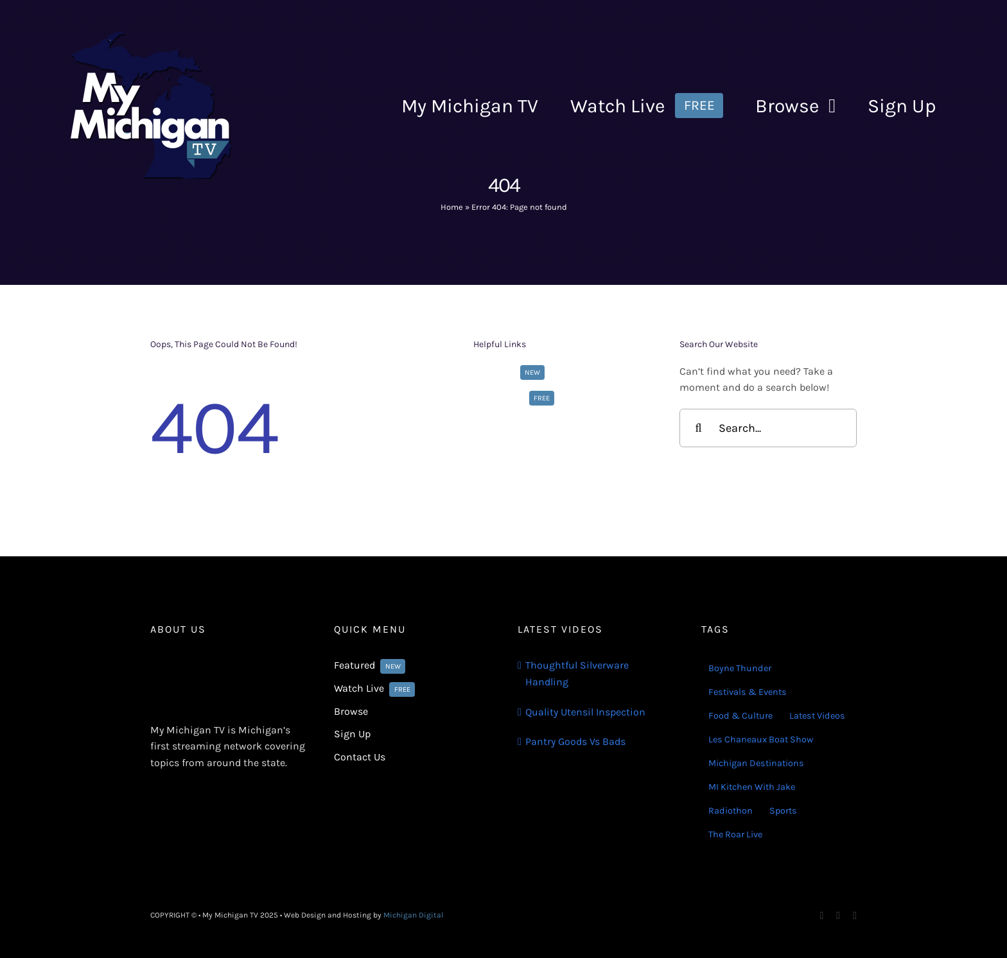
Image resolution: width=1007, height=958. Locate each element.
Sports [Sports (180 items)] (783, 810)
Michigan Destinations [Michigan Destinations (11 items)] (756, 763)
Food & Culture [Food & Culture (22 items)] (740, 715)
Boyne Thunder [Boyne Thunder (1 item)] (739, 668)
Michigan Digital (413, 915)
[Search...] (768, 428)
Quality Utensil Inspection (585, 712)
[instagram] (838, 916)
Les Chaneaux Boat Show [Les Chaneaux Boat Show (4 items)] (760, 739)
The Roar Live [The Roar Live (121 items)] (735, 834)
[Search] (698, 428)
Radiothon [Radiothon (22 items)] (730, 810)
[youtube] (855, 916)
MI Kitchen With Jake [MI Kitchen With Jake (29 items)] (751, 787)
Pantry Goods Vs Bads (575, 741)
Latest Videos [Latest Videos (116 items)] (817, 715)
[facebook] (822, 916)
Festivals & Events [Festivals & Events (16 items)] (747, 692)
